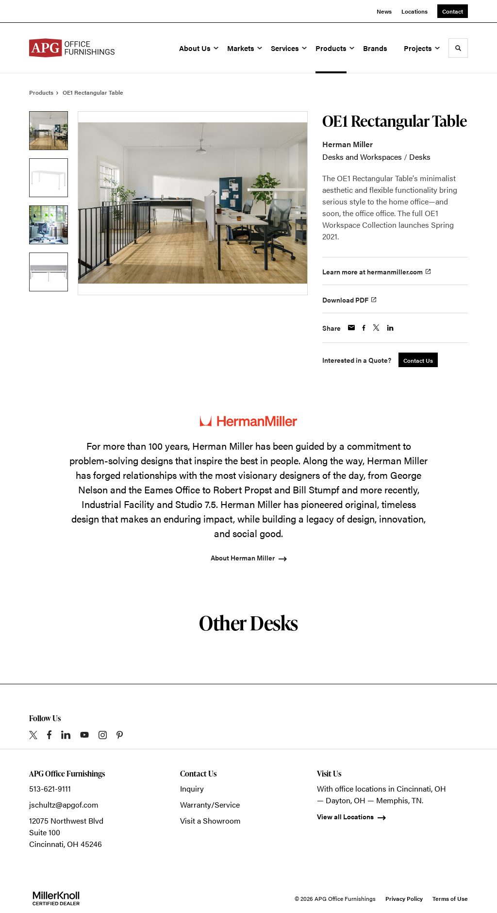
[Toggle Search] (458, 48)
